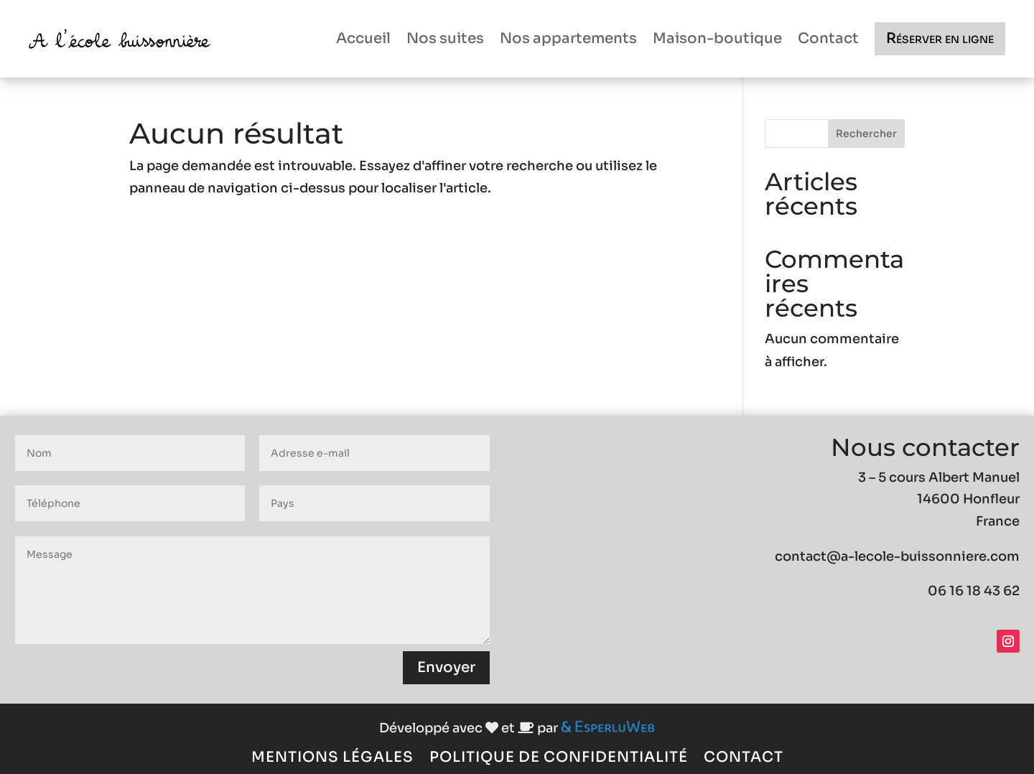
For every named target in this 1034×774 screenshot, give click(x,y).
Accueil (363, 38)
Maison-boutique (717, 38)
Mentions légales (332, 755)
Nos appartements (568, 38)
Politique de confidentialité (558, 755)
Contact (828, 38)
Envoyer (446, 667)
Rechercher (866, 133)
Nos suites (445, 38)
